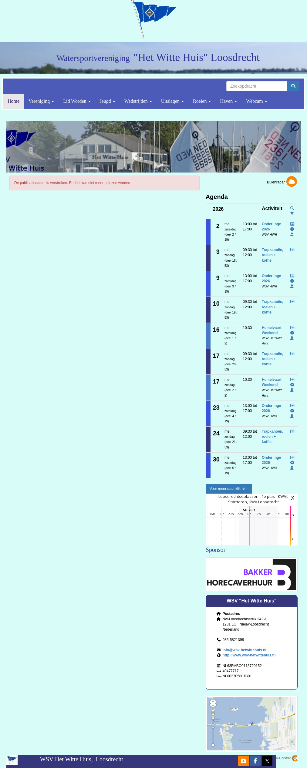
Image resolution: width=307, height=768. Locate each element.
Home (13, 101)
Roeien (202, 101)
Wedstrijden (138, 101)
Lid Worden (76, 101)
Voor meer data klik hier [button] (229, 489)
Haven (228, 101)
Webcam (256, 101)
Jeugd (107, 101)
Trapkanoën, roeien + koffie (272, 255)
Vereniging (41, 101)
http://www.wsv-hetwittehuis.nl (248, 655)
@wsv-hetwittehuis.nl (244, 650)
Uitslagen (172, 101)
